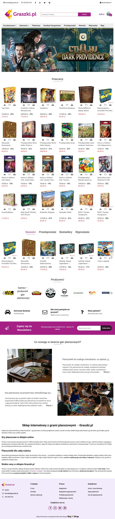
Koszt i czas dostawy (95, 488)
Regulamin (63, 488)
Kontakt (33, 492)
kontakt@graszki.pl (11, 493)
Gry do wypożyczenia (95, 495)
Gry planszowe (9, 26)
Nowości (82, 26)
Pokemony (36, 26)
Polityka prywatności (66, 495)
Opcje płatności (93, 492)
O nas (32, 488)
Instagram (40, 471)
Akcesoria (24, 26)
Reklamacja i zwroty (66, 498)
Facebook (33, 471)
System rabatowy (36, 495)
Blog (102, 26)
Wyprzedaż (93, 26)
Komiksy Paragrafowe (52, 26)
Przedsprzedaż (70, 26)
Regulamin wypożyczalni (67, 492)
